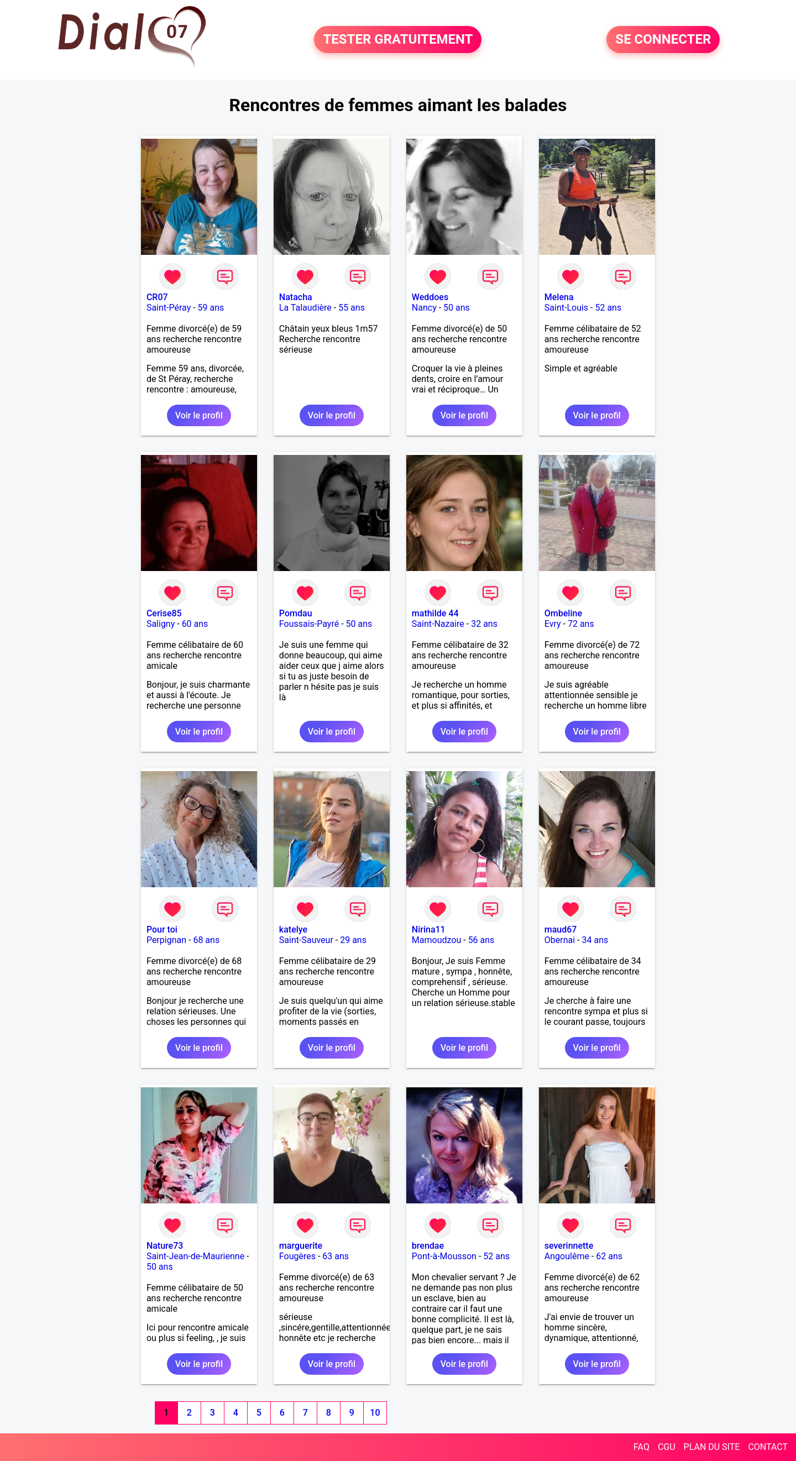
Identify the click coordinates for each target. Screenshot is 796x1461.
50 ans (456, 307)
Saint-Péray (168, 307)
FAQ (641, 1447)
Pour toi (161, 929)
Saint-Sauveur (306, 940)
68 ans (206, 940)
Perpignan (166, 940)
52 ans (608, 307)
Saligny (160, 624)
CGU (666, 1447)
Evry (552, 624)
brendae (428, 1245)
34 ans (595, 940)
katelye (293, 929)
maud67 (560, 929)
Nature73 (164, 1245)
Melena (559, 297)
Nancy (424, 307)
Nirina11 (429, 929)
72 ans (581, 624)
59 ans (211, 307)
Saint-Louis (566, 307)
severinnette (568, 1245)
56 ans (481, 940)
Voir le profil (199, 415)
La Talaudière (305, 307)
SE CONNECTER (663, 40)
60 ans (195, 624)
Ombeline (563, 613)
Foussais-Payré (309, 624)
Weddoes (430, 297)
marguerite (300, 1245)
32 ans (484, 624)
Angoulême (566, 1256)
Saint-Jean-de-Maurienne (195, 1256)
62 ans (609, 1256)
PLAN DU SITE (712, 1447)
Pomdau (295, 613)
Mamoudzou (436, 940)
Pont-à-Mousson (444, 1256)
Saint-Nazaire (438, 624)
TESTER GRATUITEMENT (398, 40)
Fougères (297, 1256)
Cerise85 (164, 613)
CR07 (157, 297)
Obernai (559, 940)
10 (375, 1412)
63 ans (335, 1256)
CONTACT (768, 1447)
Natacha (295, 297)
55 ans (351, 307)
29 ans (353, 940)
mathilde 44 (435, 613)
